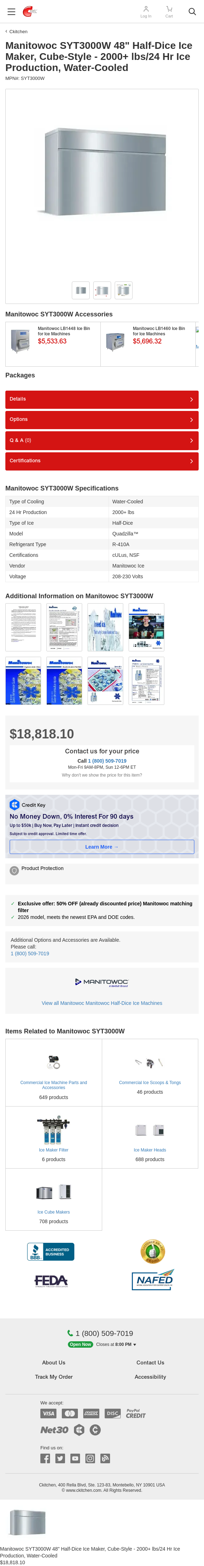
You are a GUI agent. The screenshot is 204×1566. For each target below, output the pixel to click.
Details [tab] (18, 399)
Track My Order (54, 1377)
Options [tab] (19, 419)
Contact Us (150, 1363)
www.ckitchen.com (83, 1490)
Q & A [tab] (20, 440)
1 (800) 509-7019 (107, 761)
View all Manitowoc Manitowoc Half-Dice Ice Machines (102, 1003)
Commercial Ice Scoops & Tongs (150, 1082)
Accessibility (150, 1377)
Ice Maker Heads (150, 1150)
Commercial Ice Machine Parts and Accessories (53, 1085)
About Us (53, 1363)
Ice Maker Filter (54, 1150)
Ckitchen (18, 31)
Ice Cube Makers (54, 1212)
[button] (102, 1344)
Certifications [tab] (25, 461)
